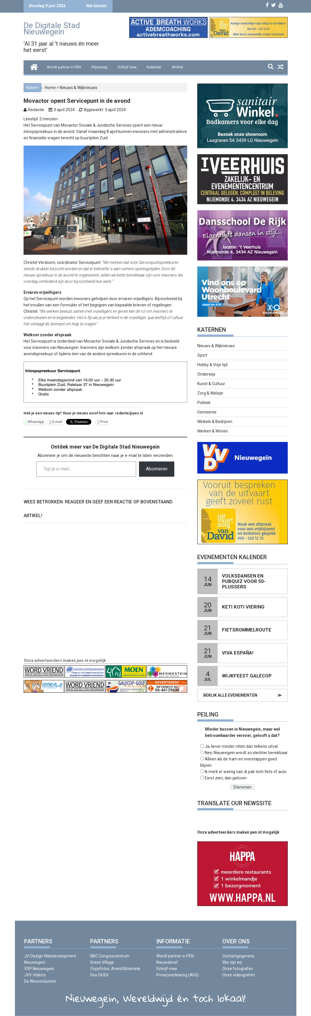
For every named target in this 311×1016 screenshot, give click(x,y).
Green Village (102, 962)
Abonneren (156, 469)
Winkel (177, 67)
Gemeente (207, 412)
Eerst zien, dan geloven (226, 778)
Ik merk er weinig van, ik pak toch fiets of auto (246, 771)
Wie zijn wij (232, 962)
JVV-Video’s (35, 975)
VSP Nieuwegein (39, 968)
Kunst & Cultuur (211, 383)
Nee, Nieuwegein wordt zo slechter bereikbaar (246, 752)
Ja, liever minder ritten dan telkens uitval (241, 746)
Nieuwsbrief (167, 962)
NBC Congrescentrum (110, 956)
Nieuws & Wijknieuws (78, 87)
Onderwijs (206, 374)
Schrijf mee (127, 67)
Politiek (203, 402)
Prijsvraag (99, 67)
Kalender (154, 67)
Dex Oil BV (99, 975)
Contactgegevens (238, 956)
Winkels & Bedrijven (214, 421)
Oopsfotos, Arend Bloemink (115, 968)
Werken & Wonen (212, 431)
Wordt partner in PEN (64, 67)
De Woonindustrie (40, 981)
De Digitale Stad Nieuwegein (52, 28)
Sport (202, 355)
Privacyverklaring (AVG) (177, 975)
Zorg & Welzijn (210, 393)
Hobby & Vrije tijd (212, 364)
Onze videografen (238, 975)
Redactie (36, 109)
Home (50, 87)
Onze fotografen (237, 968)
